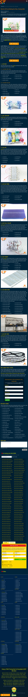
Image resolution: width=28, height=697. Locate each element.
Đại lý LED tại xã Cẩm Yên (18, 495)
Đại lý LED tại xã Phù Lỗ (18, 521)
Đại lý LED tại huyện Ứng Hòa (7, 459)
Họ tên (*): (7, 385)
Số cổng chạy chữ (20, 556)
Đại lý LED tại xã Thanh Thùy (6, 488)
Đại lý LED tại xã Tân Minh (6, 528)
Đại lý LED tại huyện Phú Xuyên (7, 464)
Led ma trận (16, 48)
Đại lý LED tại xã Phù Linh (6, 523)
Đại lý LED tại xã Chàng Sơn (6, 497)
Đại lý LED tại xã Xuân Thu (6, 534)
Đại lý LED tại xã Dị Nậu (18, 497)
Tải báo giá (14, 43)
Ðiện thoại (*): (7, 392)
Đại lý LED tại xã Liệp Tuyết (18, 539)
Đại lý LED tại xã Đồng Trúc (6, 512)
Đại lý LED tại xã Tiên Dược (6, 530)
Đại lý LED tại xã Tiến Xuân (6, 508)
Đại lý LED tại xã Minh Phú (6, 519)
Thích (2, 11)
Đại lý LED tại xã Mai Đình (18, 517)
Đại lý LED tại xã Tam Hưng (6, 484)
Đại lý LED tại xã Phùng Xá (18, 503)
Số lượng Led (8, 556)
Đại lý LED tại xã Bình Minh (6, 473)
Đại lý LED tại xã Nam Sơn (6, 521)
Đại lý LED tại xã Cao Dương (6, 475)
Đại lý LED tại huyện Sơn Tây (6, 468)
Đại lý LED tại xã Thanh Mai (18, 486)
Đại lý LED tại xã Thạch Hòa (6, 506)
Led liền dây (3, 117)
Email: (6, 388)
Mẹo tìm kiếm (14, 456)
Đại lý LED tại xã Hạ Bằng (6, 499)
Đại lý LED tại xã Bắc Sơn (18, 514)
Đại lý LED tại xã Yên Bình (18, 508)
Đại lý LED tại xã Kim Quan (18, 501)
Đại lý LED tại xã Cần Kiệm (6, 495)
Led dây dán (3, 335)
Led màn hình (22, 48)
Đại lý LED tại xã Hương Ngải (6, 501)
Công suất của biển (5, 562)
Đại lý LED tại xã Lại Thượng (6, 503)
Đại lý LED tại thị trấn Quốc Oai (19, 536)
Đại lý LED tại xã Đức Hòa (6, 536)
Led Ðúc (13, 65)
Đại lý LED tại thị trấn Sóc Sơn (19, 512)
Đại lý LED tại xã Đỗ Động (18, 490)
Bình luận (5, 11)
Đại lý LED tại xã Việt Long (6, 532)
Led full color (3, 224)
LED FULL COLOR (17, 617)
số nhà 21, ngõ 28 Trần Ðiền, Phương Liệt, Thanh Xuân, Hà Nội (13, 373)
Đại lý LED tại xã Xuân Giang (19, 532)
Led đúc (3, 580)
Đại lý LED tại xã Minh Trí (18, 519)
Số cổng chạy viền (8, 559)
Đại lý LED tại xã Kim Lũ (6, 517)
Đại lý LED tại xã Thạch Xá (18, 506)
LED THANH (2, 653)
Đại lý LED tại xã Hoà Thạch (6, 539)
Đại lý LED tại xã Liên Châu (18, 481)
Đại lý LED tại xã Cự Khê (6, 477)
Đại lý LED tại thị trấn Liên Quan (7, 492)
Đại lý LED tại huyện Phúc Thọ (19, 464)
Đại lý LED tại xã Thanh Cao (6, 486)
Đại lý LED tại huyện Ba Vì (18, 459)
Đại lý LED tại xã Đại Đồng (18, 510)
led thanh (5, 258)
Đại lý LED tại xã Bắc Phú (6, 514)
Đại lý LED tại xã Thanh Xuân (19, 528)
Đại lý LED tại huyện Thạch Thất (7, 470)
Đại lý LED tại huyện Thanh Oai (19, 468)
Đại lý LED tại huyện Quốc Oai (7, 466)
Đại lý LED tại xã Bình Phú (18, 492)
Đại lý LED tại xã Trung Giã (18, 530)
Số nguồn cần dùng (5, 564)
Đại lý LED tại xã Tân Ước (18, 484)
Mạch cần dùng (5, 565)
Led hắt (2, 149)
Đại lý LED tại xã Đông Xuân (18, 534)
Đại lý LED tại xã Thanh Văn (18, 488)
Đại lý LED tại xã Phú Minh (6, 525)
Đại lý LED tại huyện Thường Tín (19, 470)
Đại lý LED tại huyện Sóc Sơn (19, 466)
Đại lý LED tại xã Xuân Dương (7, 490)
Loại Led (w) (8, 552)
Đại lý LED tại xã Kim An (18, 479)
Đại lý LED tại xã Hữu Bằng (18, 499)
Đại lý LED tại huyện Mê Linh (6, 462)
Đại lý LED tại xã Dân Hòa (18, 477)
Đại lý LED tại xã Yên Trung (6, 510)
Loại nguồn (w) (20, 552)
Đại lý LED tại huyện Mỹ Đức (18, 462)
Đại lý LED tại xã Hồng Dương (7, 479)
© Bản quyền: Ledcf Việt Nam (6, 567)
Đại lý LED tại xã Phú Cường (18, 523)
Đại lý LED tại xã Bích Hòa (18, 473)
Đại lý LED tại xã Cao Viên (18, 475)
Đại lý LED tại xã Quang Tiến (18, 525)
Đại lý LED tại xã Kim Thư (6, 481)
